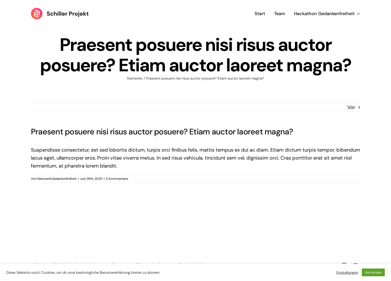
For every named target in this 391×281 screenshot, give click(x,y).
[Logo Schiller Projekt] (60, 9)
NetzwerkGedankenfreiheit (57, 179)
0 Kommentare (117, 179)
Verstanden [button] (373, 272)
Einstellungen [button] (347, 272)
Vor (351, 107)
